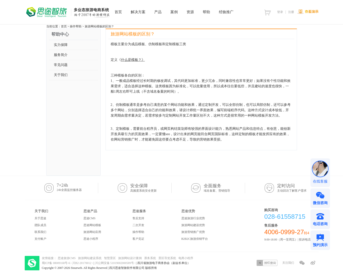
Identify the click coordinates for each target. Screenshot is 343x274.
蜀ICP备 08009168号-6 (56, 263)
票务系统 (150, 258)
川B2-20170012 (82, 263)
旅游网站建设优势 (193, 225)
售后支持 (138, 218)
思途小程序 (90, 239)
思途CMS (89, 218)
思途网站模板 (92, 225)
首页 (64, 26)
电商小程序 (185, 258)
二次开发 (138, 225)
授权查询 (267, 263)
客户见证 (138, 239)
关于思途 (40, 218)
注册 (291, 12)
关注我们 (288, 262)
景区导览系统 (167, 258)
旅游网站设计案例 (130, 258)
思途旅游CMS (67, 258)
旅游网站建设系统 (90, 258)
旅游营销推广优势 (193, 232)
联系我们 (40, 232)
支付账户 (40, 239)
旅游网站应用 (92, 232)
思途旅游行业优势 (193, 218)
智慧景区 (110, 258)
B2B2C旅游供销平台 (194, 239)
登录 (280, 12)
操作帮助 (76, 26)
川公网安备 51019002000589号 (114, 263)
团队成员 (40, 225)
